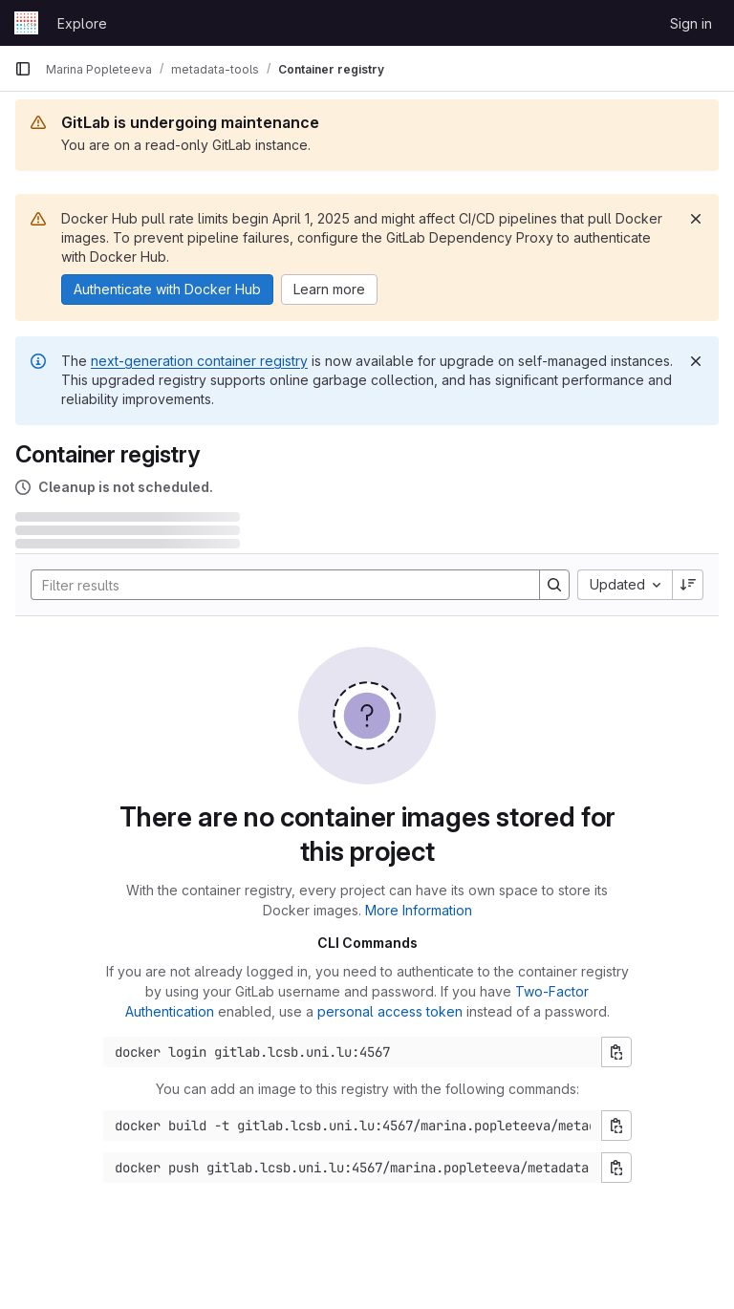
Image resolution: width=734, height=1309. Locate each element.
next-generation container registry (199, 361)
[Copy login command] (616, 1052)
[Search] (275, 584)
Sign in (691, 23)
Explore (82, 23)
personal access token (390, 1011)
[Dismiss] (695, 218)
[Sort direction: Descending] (688, 584)
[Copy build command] (616, 1125)
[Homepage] (26, 23)
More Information (418, 910)
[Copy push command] (616, 1167)
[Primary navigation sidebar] (23, 69)
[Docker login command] (352, 1052)
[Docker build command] (352, 1125)
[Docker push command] (352, 1167)
